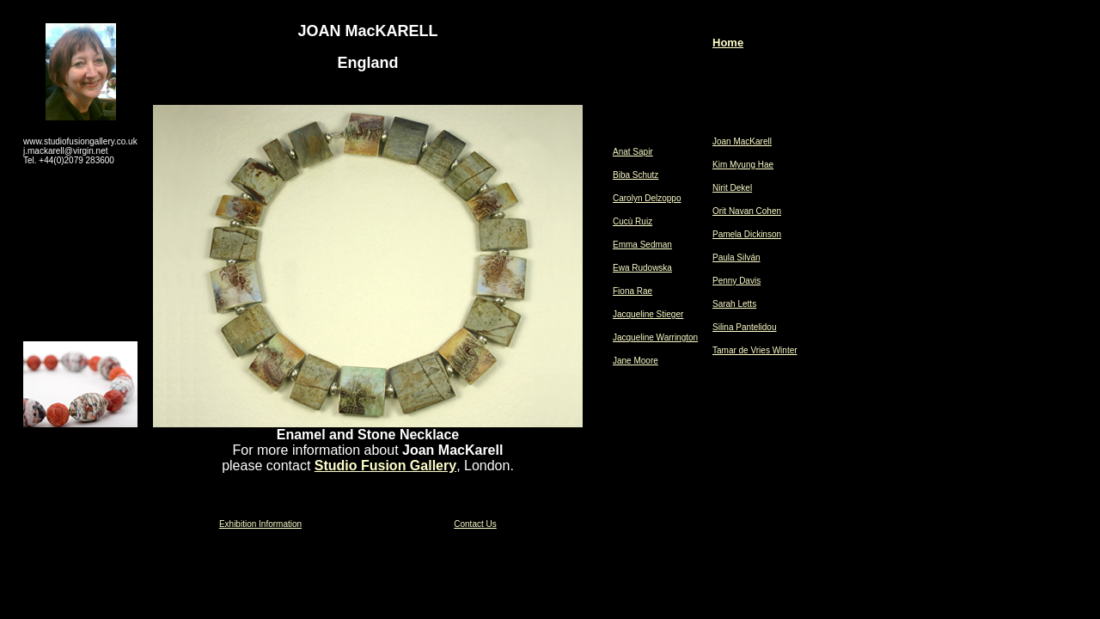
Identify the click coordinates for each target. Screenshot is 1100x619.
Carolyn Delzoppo (647, 198)
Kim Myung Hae (742, 164)
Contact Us (475, 524)
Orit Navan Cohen (746, 211)
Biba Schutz (635, 175)
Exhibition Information (260, 524)
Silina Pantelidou (744, 327)
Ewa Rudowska (642, 268)
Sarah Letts (734, 304)
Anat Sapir (633, 151)
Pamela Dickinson (746, 234)
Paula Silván (736, 257)
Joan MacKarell (742, 141)
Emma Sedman (642, 244)
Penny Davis (736, 280)
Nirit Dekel (732, 188)
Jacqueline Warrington (655, 337)
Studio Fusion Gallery (385, 465)
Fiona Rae (632, 291)
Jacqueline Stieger (648, 314)
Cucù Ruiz (632, 221)
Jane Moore (635, 360)
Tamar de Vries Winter (755, 350)
